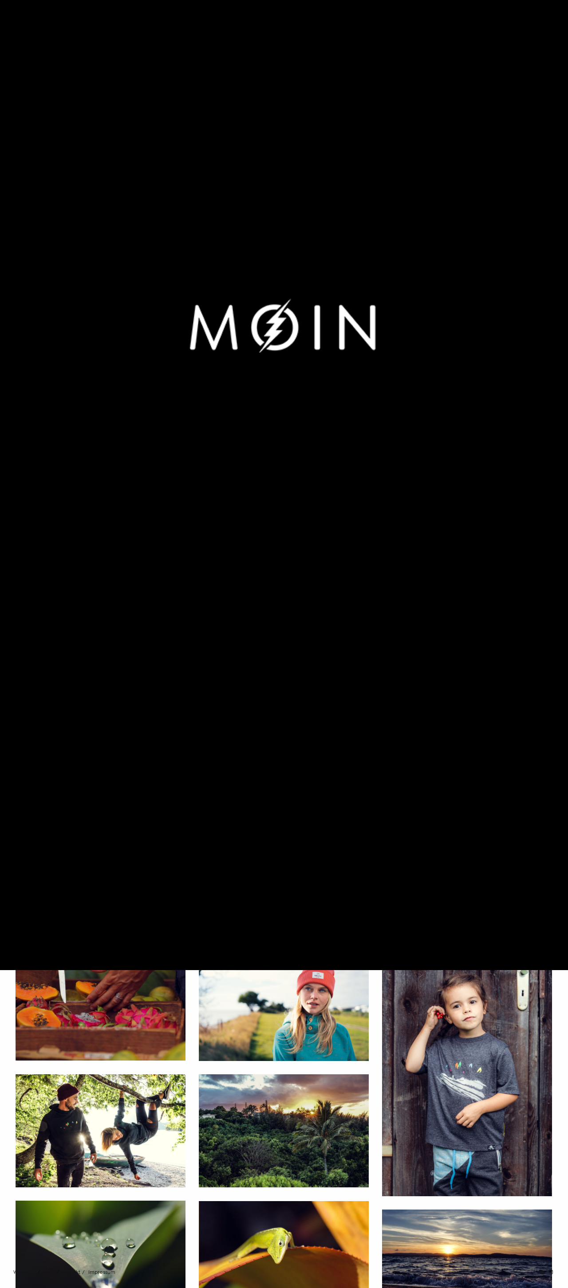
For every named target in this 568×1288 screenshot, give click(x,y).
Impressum (101, 1272)
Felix (49, 1272)
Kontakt (71, 1272)
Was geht (24, 1272)
